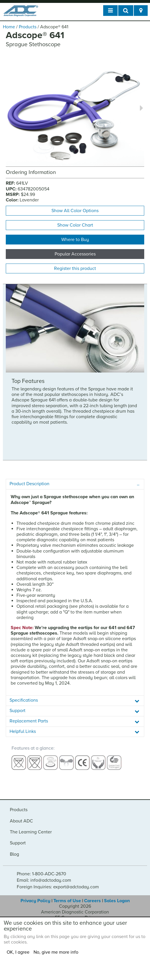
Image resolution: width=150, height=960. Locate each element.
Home (9, 27)
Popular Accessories (75, 254)
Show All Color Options (75, 211)
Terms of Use (67, 901)
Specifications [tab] (24, 700)
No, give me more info (56, 952)
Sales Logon (117, 901)
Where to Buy (75, 239)
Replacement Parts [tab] (29, 721)
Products (27, 27)
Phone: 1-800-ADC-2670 (41, 874)
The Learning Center (31, 832)
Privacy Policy (35, 901)
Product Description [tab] (29, 484)
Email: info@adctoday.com (44, 880)
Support (18, 843)
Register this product (75, 268)
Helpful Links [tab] (23, 731)
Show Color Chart (75, 225)
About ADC (21, 821)
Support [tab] (17, 710)
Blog (14, 854)
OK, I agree (18, 952)
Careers (92, 901)
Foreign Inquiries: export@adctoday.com (58, 887)
